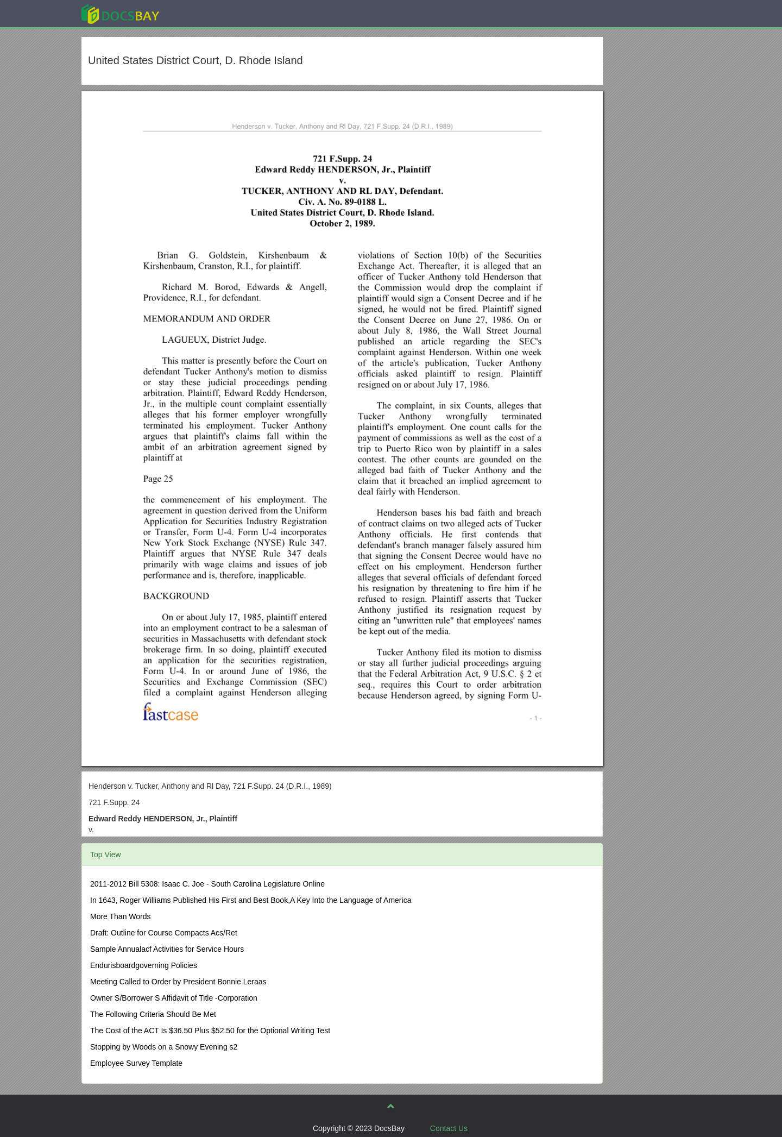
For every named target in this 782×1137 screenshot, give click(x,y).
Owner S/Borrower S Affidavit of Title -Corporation (173, 998)
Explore (202, 13)
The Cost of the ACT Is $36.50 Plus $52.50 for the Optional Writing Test (210, 1030)
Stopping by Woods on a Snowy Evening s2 (163, 1046)
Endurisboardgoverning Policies (143, 965)
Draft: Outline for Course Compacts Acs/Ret (163, 932)
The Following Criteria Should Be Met (153, 1014)
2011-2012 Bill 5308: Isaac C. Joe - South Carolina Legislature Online (207, 884)
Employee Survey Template (136, 1063)
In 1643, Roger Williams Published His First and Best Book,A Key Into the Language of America (250, 900)
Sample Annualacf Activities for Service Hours (167, 949)
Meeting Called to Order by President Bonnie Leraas (178, 981)
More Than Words (120, 916)
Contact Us (449, 1128)
